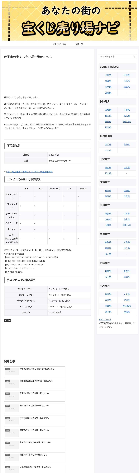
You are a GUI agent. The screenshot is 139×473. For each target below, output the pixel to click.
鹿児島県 (127, 306)
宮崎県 (127, 300)
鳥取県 (108, 242)
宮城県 (108, 93)
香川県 (108, 277)
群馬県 (108, 122)
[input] (117, 56)
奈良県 (127, 219)
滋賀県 (108, 213)
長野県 (127, 144)
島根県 (108, 248)
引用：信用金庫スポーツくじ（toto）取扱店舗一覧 (29, 172)
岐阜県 (108, 190)
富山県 (108, 167)
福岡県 (108, 294)
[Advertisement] (47, 77)
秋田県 (127, 75)
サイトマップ (105, 319)
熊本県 (108, 312)
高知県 (127, 277)
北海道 (108, 75)
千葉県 (8, 320)
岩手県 (108, 87)
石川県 (108, 173)
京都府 (108, 219)
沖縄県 (127, 312)
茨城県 (108, 110)
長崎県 (108, 306)
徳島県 (108, 271)
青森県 (108, 81)
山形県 (127, 81)
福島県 (127, 87)
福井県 (127, 167)
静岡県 (108, 196)
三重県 (127, 196)
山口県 (127, 248)
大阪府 (108, 225)
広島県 (127, 242)
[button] (134, 56)
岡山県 (108, 254)
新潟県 (108, 144)
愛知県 (127, 190)
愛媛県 (127, 271)
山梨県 (108, 150)
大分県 (127, 294)
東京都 (127, 116)
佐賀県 (108, 300)
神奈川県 (127, 122)
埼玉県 (108, 127)
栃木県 (108, 116)
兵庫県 (127, 213)
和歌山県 (127, 225)
